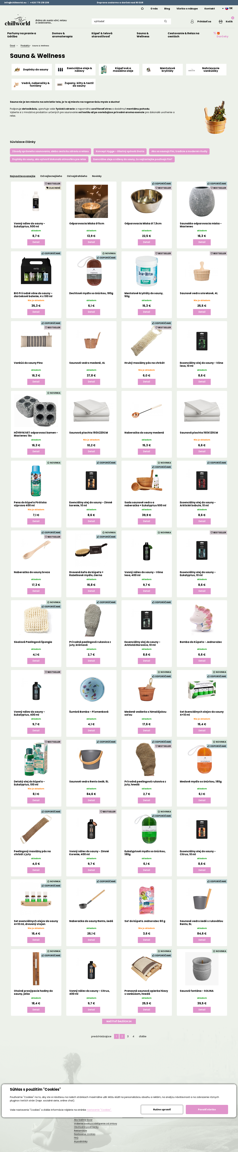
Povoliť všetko (207, 1109)
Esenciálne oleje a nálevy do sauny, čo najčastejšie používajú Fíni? (132, 162)
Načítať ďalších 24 (119, 1027)
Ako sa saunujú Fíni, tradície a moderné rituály (179, 154)
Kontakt (209, 8)
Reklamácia (80, 1133)
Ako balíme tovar (83, 1122)
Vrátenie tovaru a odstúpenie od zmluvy (95, 1126)
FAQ (76, 1140)
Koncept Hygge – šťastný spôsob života (120, 154)
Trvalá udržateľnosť (132, 1119)
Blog (167, 8)
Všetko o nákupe (187, 8)
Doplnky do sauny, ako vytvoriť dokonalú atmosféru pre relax (49, 162)
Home (142, 9)
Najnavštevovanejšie (22, 179)
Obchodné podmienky (86, 1129)
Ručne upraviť (162, 1109)
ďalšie (142, 1042)
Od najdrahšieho (77, 179)
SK (229, 8)
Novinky (96, 179)
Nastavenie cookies (84, 1137)
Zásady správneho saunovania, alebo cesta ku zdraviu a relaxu (50, 154)
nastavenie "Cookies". (99, 1109)
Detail (36, 245)
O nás (154, 8)
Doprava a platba (83, 1119)
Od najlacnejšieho (51, 179)
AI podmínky (80, 1144)
